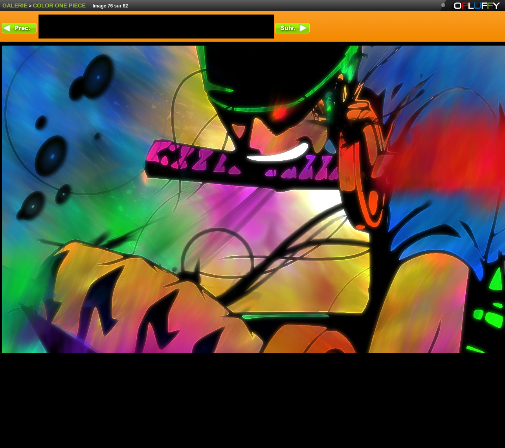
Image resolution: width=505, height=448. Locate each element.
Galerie (15, 5)
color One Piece (59, 5)
